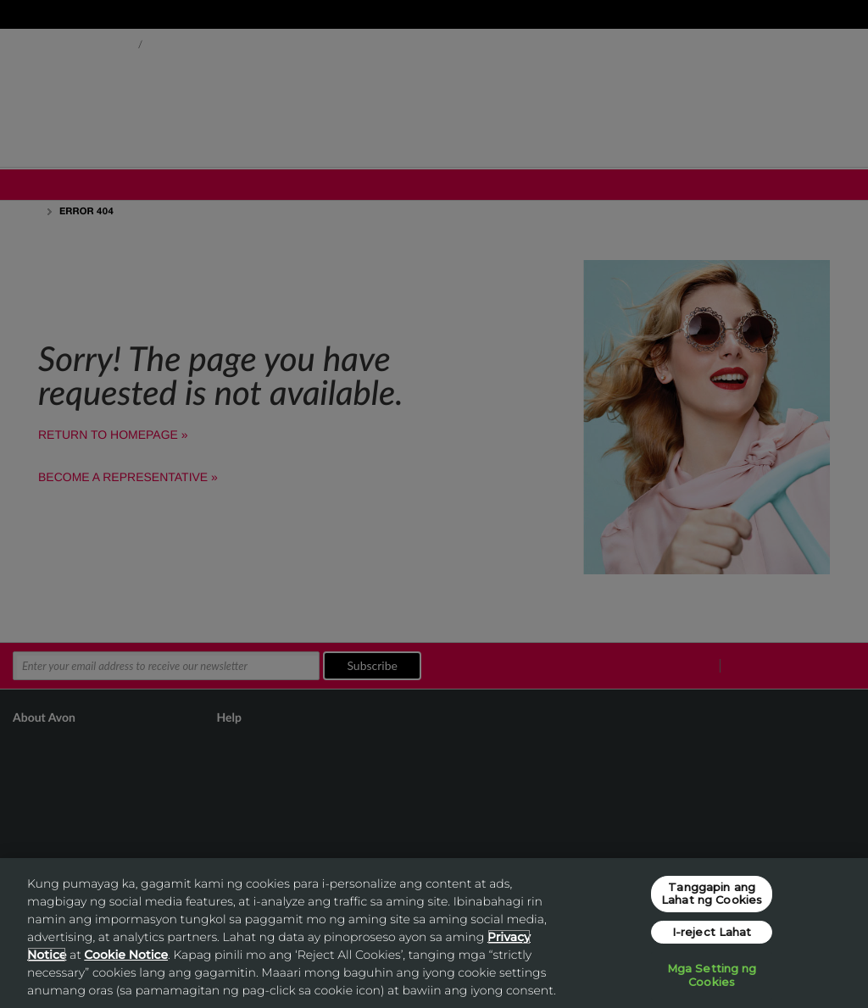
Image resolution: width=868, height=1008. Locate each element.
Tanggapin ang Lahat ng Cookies (711, 892)
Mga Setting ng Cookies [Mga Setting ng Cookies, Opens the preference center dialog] (712, 975)
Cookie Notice (126, 954)
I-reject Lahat (712, 932)
